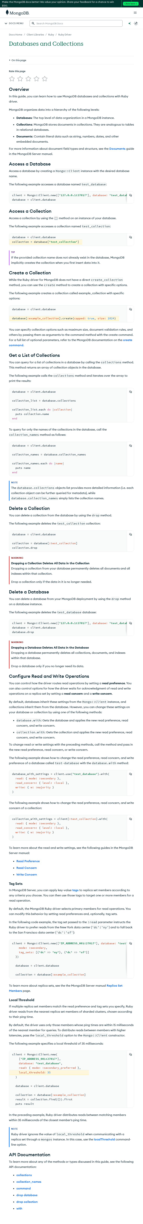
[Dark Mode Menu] (136, 23)
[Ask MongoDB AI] (129, 23)
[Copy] (130, 195)
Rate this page (17, 71)
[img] (12, 79)
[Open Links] (135, 12)
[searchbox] (76, 23)
